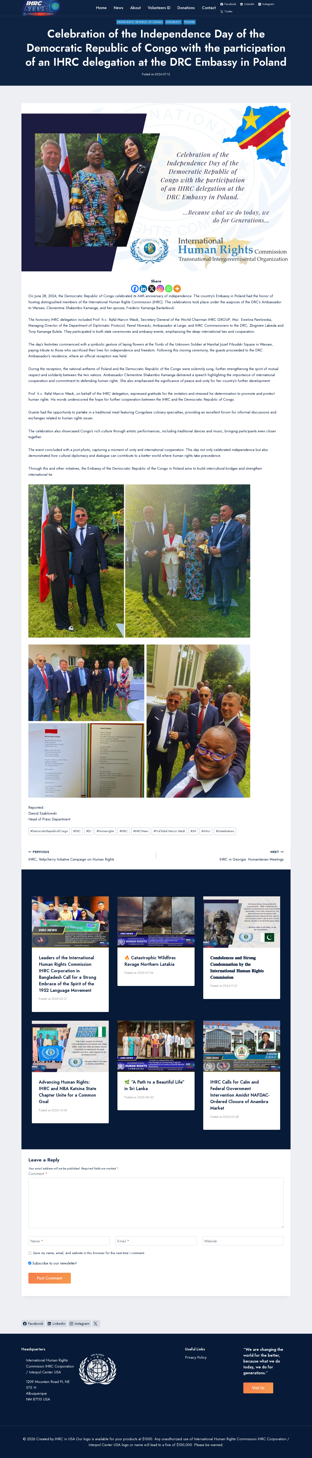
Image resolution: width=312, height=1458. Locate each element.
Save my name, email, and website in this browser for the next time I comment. (89, 1253)
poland (189, 22)
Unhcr (206, 831)
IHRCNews (140, 831)
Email (123, 1241)
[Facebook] (135, 288)
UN (193, 831)
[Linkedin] (143, 288)
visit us (258, 1388)
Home (101, 8)
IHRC (124, 831)
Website (210, 1241)
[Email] (156, 1241)
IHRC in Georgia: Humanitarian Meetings (222, 855)
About (135, 8)
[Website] (243, 1241)
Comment (37, 1173)
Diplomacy (173, 22)
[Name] (69, 1241)
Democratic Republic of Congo (139, 22)
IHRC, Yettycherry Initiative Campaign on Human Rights (90, 855)
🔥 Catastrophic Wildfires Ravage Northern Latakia (150, 961)
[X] (152, 288)
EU (88, 831)
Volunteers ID (159, 8)
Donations (186, 8)
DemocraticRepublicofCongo (49, 831)
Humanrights (105, 831)
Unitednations (225, 831)
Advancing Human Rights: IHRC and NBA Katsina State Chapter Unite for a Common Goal (67, 1092)
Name (36, 1241)
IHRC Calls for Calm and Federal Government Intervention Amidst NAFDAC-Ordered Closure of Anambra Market (240, 1095)
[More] (177, 288)
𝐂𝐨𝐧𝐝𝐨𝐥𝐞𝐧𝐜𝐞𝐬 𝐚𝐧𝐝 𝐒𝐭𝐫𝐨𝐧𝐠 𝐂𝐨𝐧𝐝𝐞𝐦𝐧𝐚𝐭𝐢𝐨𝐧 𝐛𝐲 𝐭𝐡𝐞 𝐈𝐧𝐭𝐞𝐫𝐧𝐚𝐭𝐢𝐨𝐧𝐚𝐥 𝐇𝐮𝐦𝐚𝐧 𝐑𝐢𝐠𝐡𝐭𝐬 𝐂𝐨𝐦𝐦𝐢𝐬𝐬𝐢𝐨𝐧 (237, 968)
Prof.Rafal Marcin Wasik (169, 831)
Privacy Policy (195, 1357)
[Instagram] (160, 288)
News (118, 8)
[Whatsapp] (168, 288)
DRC (77, 831)
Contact (209, 8)
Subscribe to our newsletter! (52, 1263)
